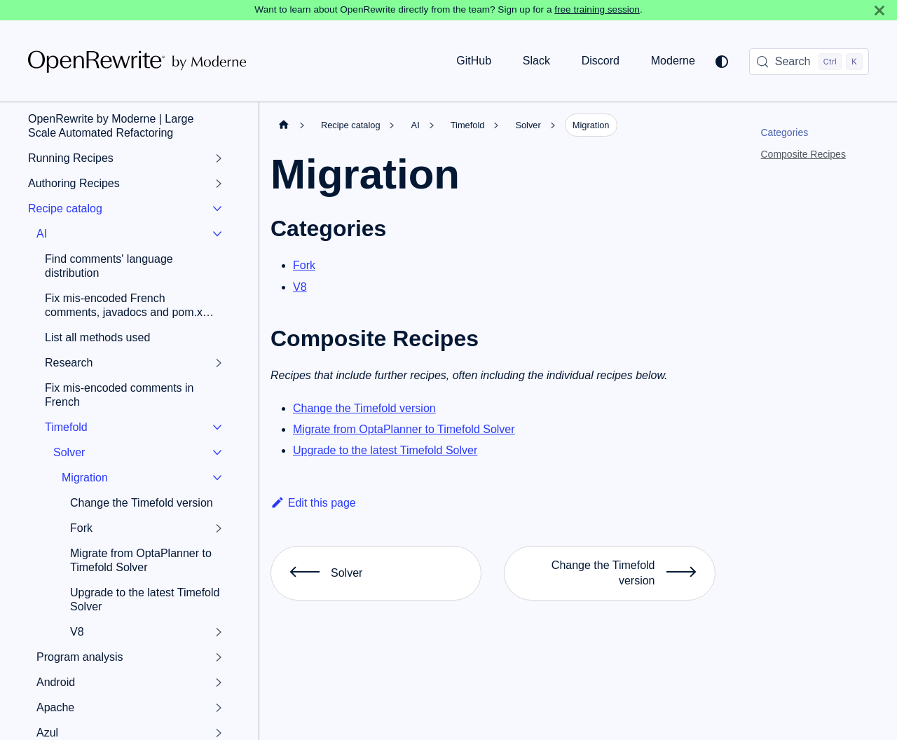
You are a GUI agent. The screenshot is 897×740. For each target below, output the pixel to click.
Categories (785, 132)
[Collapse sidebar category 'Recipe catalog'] (217, 209)
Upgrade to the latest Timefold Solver (385, 450)
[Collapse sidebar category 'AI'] (217, 234)
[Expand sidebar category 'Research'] (218, 363)
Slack (536, 61)
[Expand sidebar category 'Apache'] (218, 708)
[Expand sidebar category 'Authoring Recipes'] (218, 183)
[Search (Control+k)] (809, 61)
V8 (300, 287)
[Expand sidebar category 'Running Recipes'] (218, 158)
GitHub (473, 61)
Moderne (673, 61)
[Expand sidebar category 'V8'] (218, 632)
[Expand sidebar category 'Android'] (218, 682)
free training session (597, 9)
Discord (600, 61)
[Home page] (284, 125)
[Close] (879, 10)
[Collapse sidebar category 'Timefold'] (217, 427)
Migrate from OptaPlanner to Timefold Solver (404, 429)
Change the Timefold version (364, 408)
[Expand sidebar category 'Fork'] (218, 528)
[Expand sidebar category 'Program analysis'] (218, 657)
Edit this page (313, 503)
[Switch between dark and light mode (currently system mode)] (722, 61)
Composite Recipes (803, 154)
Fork (304, 265)
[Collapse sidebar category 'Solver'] (217, 452)
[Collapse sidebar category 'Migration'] (217, 478)
